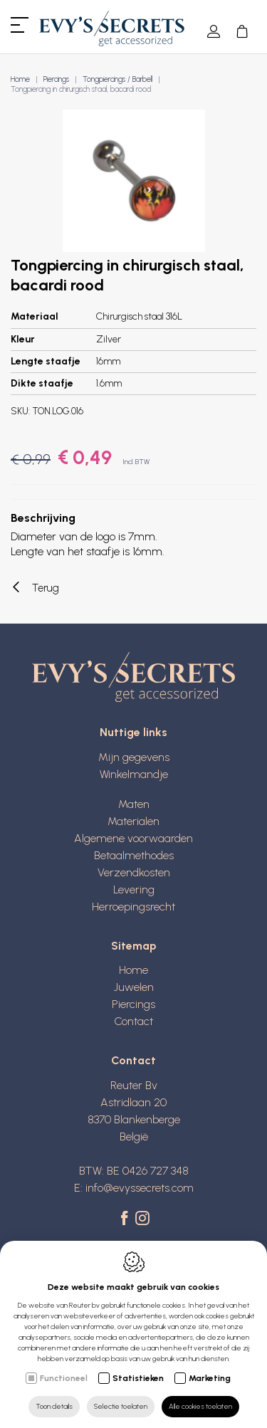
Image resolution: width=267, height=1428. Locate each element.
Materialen (133, 821)
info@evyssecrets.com (139, 1188)
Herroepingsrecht (133, 906)
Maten (134, 804)
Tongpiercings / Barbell (117, 79)
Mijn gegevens (133, 757)
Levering (134, 889)
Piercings (56, 79)
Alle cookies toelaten (200, 1406)
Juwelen (134, 987)
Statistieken (138, 1378)
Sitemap (134, 945)
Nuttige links (133, 732)
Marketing (210, 1378)
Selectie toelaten (120, 1406)
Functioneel (64, 1378)
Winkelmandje (134, 774)
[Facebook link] (126, 1219)
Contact (133, 1021)
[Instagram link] (142, 1219)
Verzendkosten (134, 872)
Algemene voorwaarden (133, 838)
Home (20, 79)
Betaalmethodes (134, 855)
